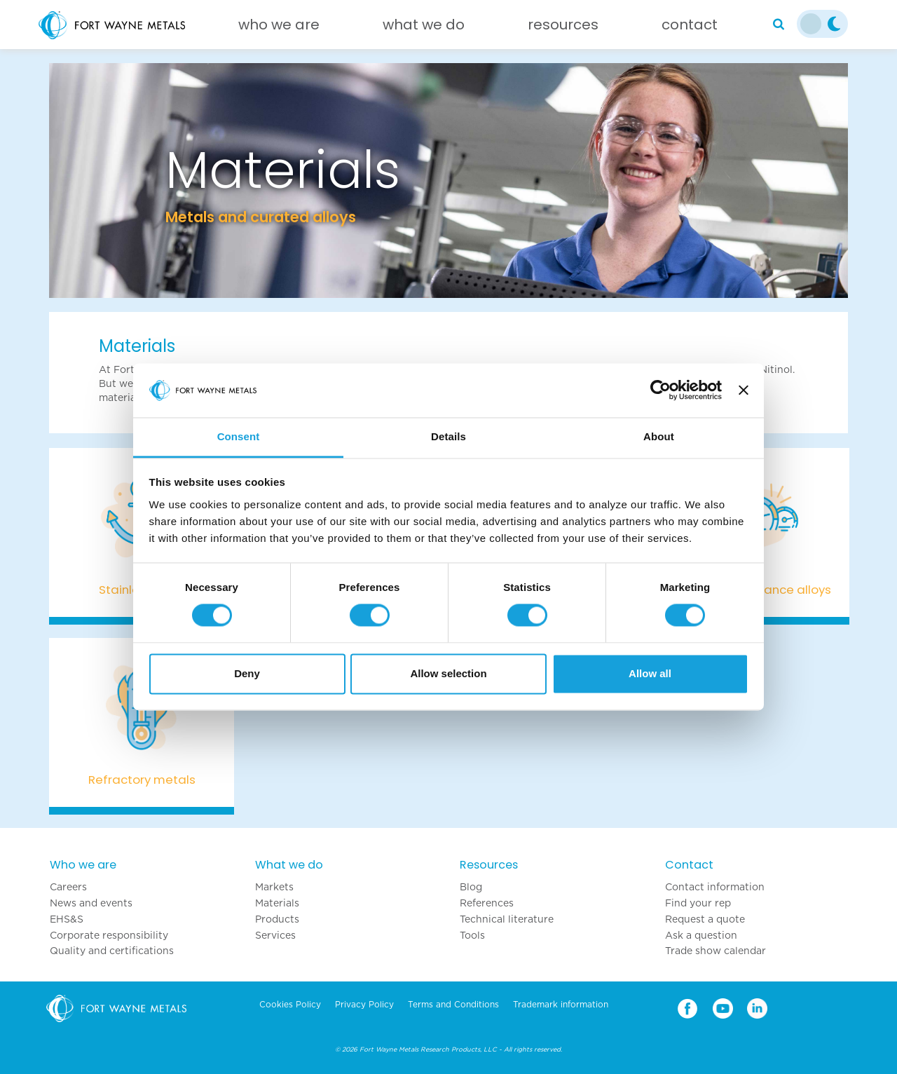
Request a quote (705, 919)
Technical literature (507, 919)
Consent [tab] (238, 436)
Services (275, 935)
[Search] (778, 24)
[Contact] (690, 28)
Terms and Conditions (453, 1005)
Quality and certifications (112, 950)
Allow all (650, 673)
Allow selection (448, 673)
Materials (277, 903)
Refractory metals (142, 779)
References (487, 903)
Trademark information (560, 1005)
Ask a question (701, 935)
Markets (274, 886)
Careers (68, 886)
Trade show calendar (715, 950)
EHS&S (66, 919)
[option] (448, 180)
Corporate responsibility (109, 935)
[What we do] (424, 28)
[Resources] (563, 28)
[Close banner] (743, 390)
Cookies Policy (290, 1005)
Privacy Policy (364, 1005)
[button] (109, 180)
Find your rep (698, 903)
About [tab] (658, 436)
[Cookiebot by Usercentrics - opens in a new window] (660, 390)
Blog (471, 886)
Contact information (715, 886)
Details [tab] (448, 436)
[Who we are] (279, 28)
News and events (91, 903)
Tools (472, 935)
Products (277, 919)
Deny (247, 673)
